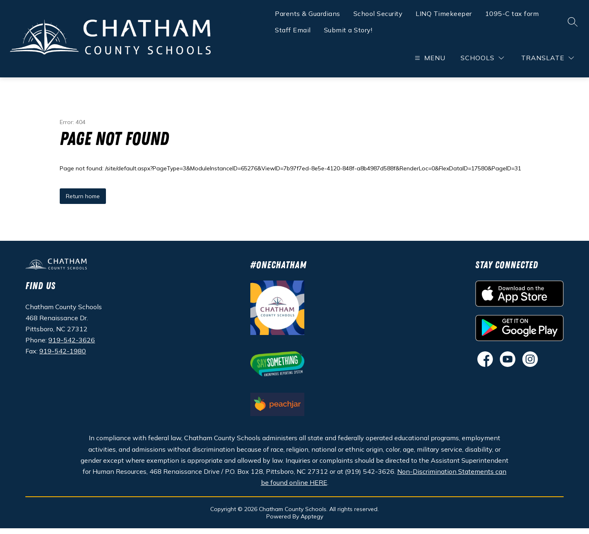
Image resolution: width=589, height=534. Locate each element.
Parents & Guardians (307, 15)
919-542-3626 (71, 346)
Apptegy (312, 522)
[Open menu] (429, 59)
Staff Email (293, 31)
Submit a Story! (348, 31)
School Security (378, 15)
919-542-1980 (62, 357)
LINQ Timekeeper (444, 15)
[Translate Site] (547, 59)
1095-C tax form (512, 15)
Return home (83, 202)
